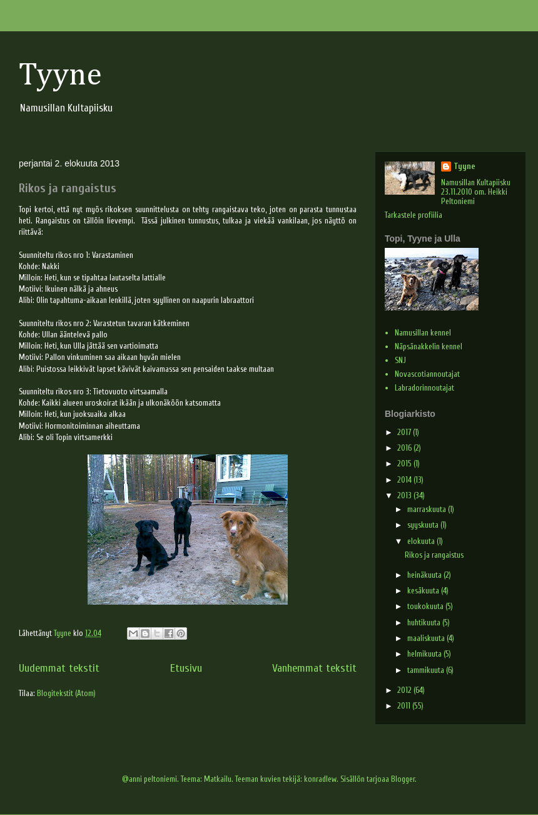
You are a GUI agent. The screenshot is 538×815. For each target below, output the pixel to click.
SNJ (400, 360)
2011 (404, 705)
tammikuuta (426, 670)
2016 (405, 448)
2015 (405, 463)
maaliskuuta (427, 638)
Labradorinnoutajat (424, 387)
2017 (405, 432)
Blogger (403, 779)
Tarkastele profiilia (413, 215)
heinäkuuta (425, 575)
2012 (405, 690)
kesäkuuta (424, 590)
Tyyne (60, 75)
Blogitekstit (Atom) (66, 693)
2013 (405, 495)
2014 (405, 479)
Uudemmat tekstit (59, 668)
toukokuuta (426, 606)
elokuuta (422, 541)
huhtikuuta (424, 622)
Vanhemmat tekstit (314, 668)
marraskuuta (427, 509)
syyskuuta (423, 525)
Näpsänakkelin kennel (428, 346)
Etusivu (186, 668)
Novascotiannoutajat (427, 374)
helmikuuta (425, 654)
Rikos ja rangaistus (67, 188)
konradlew (320, 779)
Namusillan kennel (423, 332)
